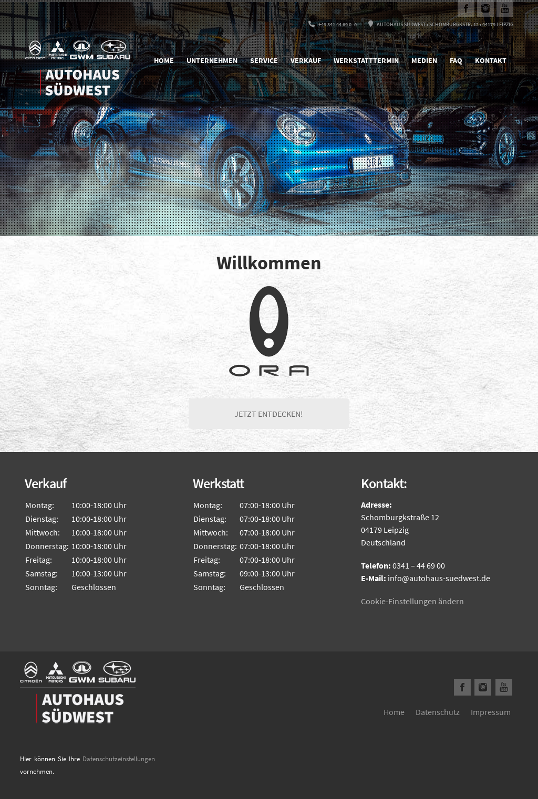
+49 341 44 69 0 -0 (332, 24)
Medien (424, 60)
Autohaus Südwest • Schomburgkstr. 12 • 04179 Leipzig (440, 24)
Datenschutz (438, 712)
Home (164, 60)
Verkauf (306, 60)
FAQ (456, 60)
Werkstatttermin (366, 60)
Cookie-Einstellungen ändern (412, 601)
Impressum (491, 712)
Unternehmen (212, 60)
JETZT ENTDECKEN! (268, 413)
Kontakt (490, 60)
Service (264, 60)
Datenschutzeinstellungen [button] (118, 758)
